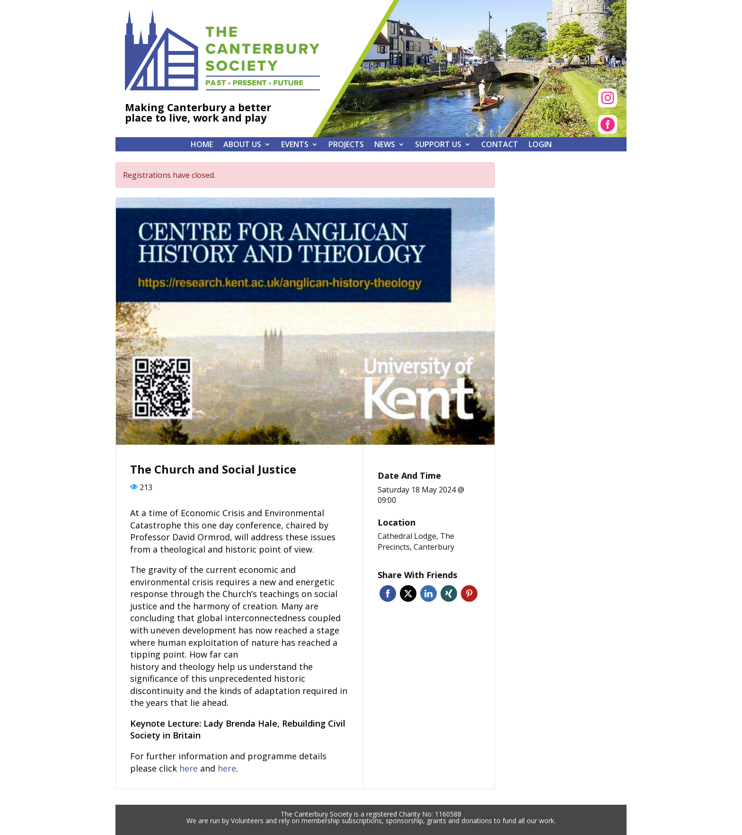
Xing (449, 593)
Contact (499, 145)
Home (202, 145)
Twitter (408, 593)
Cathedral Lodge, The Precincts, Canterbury (416, 541)
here (188, 768)
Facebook (388, 593)
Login (540, 145)
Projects (346, 145)
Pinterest (469, 593)
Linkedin (428, 593)
